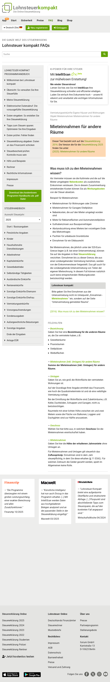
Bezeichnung (56, 328)
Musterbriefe (54, 630)
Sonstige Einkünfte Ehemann (21, 291)
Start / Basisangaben (17, 226)
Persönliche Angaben (17, 232)
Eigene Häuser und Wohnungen (89, 112)
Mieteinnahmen (65, 116)
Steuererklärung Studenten (16, 639)
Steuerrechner (55, 625)
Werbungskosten (96, 188)
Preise (40, 20)
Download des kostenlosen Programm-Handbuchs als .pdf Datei (23, 195)
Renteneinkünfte (15, 285)
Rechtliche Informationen (19, 173)
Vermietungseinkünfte (61, 112)
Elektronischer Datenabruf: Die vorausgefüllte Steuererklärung (22, 108)
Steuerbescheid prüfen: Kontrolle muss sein (18, 153)
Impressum (12, 179)
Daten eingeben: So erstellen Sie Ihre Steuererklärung (23, 117)
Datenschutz (54, 652)
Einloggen (60, 27)
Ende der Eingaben (16, 334)
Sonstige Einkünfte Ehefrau (20, 297)
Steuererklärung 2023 (13, 630)
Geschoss (55, 425)
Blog (59, 20)
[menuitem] (12, 27)
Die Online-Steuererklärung (26, 11)
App (4, 20)
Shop (69, 20)
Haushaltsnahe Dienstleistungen (15, 247)
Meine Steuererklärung (18, 99)
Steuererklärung (86, 254)
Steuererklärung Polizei (14, 644)
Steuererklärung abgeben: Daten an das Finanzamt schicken (23, 143)
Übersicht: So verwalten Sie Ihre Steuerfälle (22, 92)
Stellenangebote (88, 630)
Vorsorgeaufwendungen (19, 310)
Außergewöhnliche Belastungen (23, 322)
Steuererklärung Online (14, 614)
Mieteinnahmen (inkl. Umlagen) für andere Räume (75, 361)
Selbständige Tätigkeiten (19, 273)
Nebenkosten (76, 181)
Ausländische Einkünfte (19, 279)
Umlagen (54, 376)
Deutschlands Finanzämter (62, 620)
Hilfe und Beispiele (16, 161)
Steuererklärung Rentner (14, 649)
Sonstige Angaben (16, 328)
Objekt (53, 116)
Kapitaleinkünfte (15, 261)
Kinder (10, 238)
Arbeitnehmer (13, 254)
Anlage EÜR (12, 340)
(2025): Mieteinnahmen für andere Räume (73, 151)
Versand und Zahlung (59, 667)
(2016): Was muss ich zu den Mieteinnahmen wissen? (77, 311)
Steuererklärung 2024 (13, 625)
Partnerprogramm (89, 625)
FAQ (50, 20)
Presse (10, 185)
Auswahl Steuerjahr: (14, 214)
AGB (50, 647)
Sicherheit (26, 20)
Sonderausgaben (15, 316)
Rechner (11, 167)
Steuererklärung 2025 (92, 144)
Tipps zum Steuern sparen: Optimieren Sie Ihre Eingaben (21, 127)
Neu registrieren (38, 27)
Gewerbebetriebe (15, 267)
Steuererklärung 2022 (13, 635)
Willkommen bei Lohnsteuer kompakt (21, 82)
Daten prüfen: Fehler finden (20, 135)
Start (13, 20)
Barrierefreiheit (55, 657)
